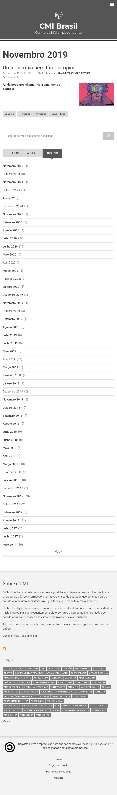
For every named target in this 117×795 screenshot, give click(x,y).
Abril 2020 (9, 265)
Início (59, 769)
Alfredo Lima (41, 687)
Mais (58, 561)
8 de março (99, 678)
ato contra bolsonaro (74, 715)
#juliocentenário (14, 678)
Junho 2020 (10, 248)
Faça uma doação (58, 775)
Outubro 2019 (11, 314)
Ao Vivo (106, 697)
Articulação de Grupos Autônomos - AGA (26, 706)
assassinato (80, 706)
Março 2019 (10, 372)
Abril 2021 (9, 199)
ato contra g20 (98, 715)
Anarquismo (65, 692)
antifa (27, 697)
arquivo (54, 153)
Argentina (47, 701)
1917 (43, 678)
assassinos (37, 711)
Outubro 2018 (11, 413)
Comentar (41, 114)
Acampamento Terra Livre (29, 683)
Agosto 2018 (11, 430)
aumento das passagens (75, 720)
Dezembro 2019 (13, 298)
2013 (50, 678)
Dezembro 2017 (13, 496)
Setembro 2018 (13, 422)
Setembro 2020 (13, 224)
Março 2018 (10, 471)
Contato (59, 788)
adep (65, 683)
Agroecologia (78, 683)
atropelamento (12, 720)
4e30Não (67, 678)
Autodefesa (26, 725)
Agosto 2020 (11, 232)
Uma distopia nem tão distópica (39, 68)
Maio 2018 (10, 455)
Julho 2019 (10, 339)
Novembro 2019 (13, 306)
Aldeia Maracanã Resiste (17, 687)
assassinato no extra (16, 711)
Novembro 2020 (13, 215)
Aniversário (98, 692)
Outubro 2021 (11, 191)
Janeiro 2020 (11, 290)
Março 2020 (10, 273)
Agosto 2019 (11, 331)
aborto (8, 683)
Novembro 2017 (13, 504)
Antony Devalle (90, 697)
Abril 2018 (9, 463)
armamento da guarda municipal (74, 701)
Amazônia (70, 687)
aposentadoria (29, 701)
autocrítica (10, 725)
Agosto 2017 (11, 529)
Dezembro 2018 (13, 397)
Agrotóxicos (96, 683)
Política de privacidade (59, 781)
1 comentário (25, 114)
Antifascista (58, 697)
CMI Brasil (58, 26)
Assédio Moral (55, 711)
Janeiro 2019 (11, 389)
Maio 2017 (10, 554)
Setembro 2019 (13, 323)
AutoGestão (43, 725)
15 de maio (32, 678)
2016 (58, 678)
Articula (100, 701)
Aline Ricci (56, 687)
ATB (57, 715)
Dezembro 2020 (13, 207)
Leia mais (10, 114)
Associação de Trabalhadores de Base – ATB (28, 715)
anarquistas (82, 692)
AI (107, 683)
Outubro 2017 (11, 513)
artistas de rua (61, 706)
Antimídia (73, 697)
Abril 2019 (9, 364)
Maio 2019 (10, 356)
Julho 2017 (10, 537)
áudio (55, 720)
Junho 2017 (10, 545)
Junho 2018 (10, 446)
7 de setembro (82, 678)
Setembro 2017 (13, 521)
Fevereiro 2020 (13, 281)
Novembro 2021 (13, 182)
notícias (13, 153)
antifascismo (40, 697)
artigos (32, 153)
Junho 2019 (10, 347)
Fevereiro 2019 (13, 380)
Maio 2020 (10, 257)
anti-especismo (12, 697)
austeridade (98, 720)
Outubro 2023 (11, 174)
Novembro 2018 (13, 405)
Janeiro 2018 (11, 488)
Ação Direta (52, 683)
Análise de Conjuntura (17, 692)
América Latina (87, 687)
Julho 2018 (10, 438)
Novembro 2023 (13, 166)
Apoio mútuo (11, 701)
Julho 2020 (10, 240)
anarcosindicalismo (44, 692)
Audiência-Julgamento (36, 720)
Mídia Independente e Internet (73, 73)
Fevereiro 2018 (13, 479)
